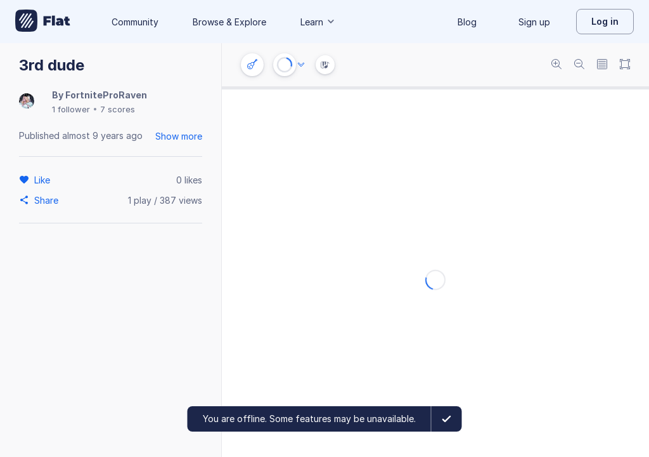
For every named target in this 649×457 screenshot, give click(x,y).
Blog (467, 22)
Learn (318, 22)
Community (135, 22)
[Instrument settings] (252, 64)
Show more (178, 136)
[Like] (44, 179)
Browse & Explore (229, 22)
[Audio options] (301, 64)
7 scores (117, 109)
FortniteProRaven (106, 94)
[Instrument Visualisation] (325, 64)
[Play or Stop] (284, 64)
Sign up (534, 22)
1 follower (71, 109)
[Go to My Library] (42, 22)
